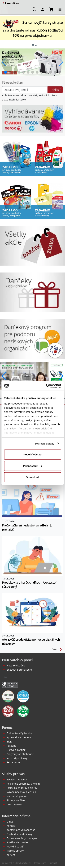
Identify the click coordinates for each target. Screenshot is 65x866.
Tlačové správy (15, 850)
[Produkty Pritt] (49, 157)
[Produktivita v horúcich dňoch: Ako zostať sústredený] (32, 556)
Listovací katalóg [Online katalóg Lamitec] (16, 749)
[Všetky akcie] (32, 245)
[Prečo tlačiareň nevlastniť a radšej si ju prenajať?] (32, 498)
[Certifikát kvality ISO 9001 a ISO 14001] (8, 711)
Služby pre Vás (13, 773)
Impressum (40, 862)
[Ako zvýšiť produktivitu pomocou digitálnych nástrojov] (32, 613)
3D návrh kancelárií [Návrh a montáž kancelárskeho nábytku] (18, 779)
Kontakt (11, 825)
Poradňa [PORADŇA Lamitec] (11, 745)
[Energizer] (16, 201)
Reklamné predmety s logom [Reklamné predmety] (23, 783)
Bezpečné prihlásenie (19, 669)
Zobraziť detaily (44, 443)
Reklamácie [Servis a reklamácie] (13, 762)
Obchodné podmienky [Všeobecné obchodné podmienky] (19, 834)
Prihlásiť (55, 90)
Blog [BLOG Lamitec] (9, 741)
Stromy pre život (16, 800)
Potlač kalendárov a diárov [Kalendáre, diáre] (22, 787)
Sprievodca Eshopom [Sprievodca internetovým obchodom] (19, 737)
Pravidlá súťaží (15, 846)
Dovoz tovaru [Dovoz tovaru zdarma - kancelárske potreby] (14, 804)
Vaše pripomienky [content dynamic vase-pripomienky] (17, 758)
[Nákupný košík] (51, 9)
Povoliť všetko (33, 454)
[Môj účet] (42, 9)
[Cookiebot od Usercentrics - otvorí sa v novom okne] (46, 386)
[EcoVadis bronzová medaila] (8, 696)
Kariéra (11, 854)
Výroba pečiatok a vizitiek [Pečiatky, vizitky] (21, 792)
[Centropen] (16, 157)
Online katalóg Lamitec (20, 733)
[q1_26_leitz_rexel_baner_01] (32, 376)
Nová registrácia (16, 665)
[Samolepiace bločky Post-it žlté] (49, 201)
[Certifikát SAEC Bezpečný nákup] (10, 684)
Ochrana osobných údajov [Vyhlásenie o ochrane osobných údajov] (22, 838)
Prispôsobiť (32, 465)
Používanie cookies (17, 842)
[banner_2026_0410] (32, 62)
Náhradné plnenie (17, 796)
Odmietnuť (32, 477)
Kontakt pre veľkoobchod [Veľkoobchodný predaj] (21, 830)
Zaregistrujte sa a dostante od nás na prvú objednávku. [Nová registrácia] (32, 29)
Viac (57, 649)
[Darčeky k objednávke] (32, 292)
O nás (10, 821)
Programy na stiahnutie (20, 754)
